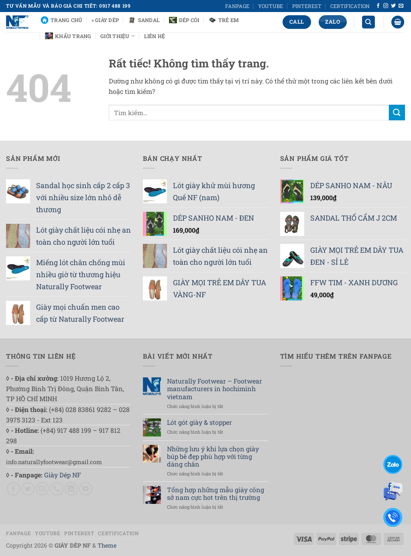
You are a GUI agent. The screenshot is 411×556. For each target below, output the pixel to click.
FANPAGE (237, 6)
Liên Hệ (154, 36)
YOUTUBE (270, 6)
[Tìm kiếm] (368, 22)
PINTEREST (306, 6)
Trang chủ (61, 20)
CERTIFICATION (350, 6)
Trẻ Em (223, 20)
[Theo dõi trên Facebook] (378, 6)
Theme (107, 545)
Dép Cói (184, 20)
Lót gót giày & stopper (199, 422)
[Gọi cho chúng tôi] (56, 488)
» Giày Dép (105, 20)
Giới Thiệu (117, 36)
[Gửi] (397, 112)
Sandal (144, 20)
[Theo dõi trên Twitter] (393, 6)
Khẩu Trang (68, 35)
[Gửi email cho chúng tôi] (401, 6)
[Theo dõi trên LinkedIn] (71, 488)
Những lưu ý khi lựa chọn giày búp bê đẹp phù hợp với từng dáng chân (213, 456)
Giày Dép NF (62, 475)
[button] (397, 22)
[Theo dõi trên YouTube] (85, 488)
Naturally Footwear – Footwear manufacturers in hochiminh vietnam (214, 388)
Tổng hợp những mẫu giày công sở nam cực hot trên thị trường (215, 493)
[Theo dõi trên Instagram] (385, 6)
